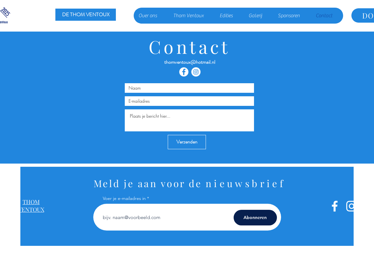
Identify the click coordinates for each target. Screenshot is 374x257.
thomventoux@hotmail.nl (189, 62)
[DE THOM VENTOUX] (85, 14)
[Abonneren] (255, 217)
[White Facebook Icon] (335, 206)
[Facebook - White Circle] (183, 72)
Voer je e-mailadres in (124, 198)
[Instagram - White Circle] (196, 72)
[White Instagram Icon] (351, 206)
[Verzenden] (187, 142)
